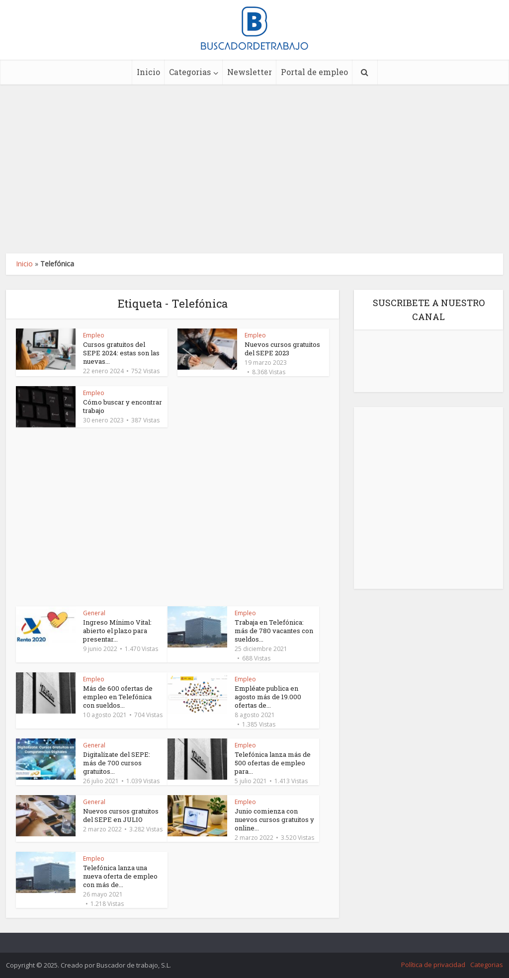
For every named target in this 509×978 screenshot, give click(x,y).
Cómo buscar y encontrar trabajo (122, 406)
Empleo (93, 335)
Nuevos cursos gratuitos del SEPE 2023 (282, 348)
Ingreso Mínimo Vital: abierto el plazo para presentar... (117, 631)
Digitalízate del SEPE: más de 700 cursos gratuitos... (116, 763)
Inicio (148, 72)
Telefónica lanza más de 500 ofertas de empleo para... (273, 763)
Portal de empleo (314, 72)
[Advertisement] (254, 169)
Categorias (190, 72)
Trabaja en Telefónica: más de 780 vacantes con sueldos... (274, 631)
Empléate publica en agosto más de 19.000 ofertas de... (268, 697)
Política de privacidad (433, 964)
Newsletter (249, 72)
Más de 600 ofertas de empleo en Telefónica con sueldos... (118, 697)
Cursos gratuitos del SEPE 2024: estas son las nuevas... (121, 353)
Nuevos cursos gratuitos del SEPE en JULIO (121, 815)
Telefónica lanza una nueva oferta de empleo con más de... (120, 876)
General (94, 613)
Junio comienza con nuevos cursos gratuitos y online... (274, 819)
